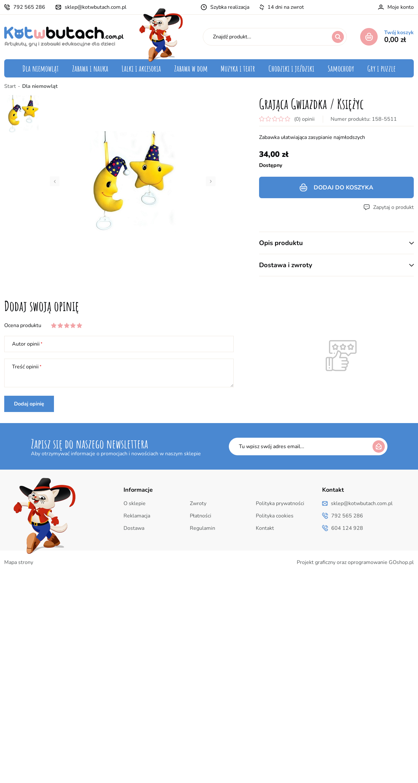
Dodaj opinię (29, 403)
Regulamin (202, 528)
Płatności (200, 515)
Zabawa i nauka (90, 68)
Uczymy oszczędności (100, 158)
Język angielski (376, 97)
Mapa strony (18, 562)
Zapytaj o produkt (393, 207)
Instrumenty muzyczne (250, 84)
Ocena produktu (22, 325)
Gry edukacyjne (375, 121)
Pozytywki (235, 97)
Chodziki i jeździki (291, 68)
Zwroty (198, 503)
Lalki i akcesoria (141, 68)
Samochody (341, 68)
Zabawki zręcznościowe (103, 134)
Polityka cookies (275, 515)
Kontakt (265, 528)
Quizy (387, 84)
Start (10, 86)
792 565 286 (29, 7)
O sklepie (135, 503)
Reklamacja (137, 515)
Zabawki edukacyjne (99, 84)
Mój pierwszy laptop (98, 121)
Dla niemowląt (40, 68)
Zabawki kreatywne (98, 146)
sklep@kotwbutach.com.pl (95, 7)
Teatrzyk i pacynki (244, 109)
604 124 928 (347, 528)
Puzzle (386, 109)
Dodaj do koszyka (343, 187)
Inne (388, 134)
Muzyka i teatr (238, 68)
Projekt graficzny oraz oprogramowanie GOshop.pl (355, 562)
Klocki (81, 109)
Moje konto (400, 7)
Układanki (86, 97)
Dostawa (134, 528)
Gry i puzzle (381, 68)
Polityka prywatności (280, 503)
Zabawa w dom (191, 68)
